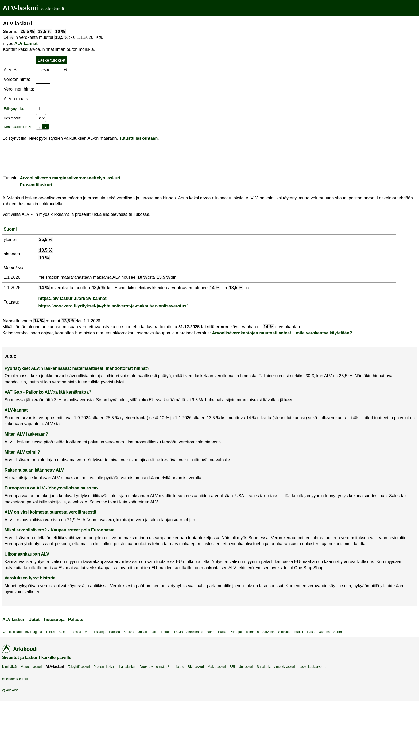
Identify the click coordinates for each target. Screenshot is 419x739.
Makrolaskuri (217, 667)
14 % (8, 37)
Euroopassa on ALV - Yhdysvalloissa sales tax (52, 488)
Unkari (142, 632)
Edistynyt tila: (14, 109)
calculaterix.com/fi (15, 679)
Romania (252, 632)
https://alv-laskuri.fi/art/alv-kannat (72, 298)
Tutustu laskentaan (138, 138)
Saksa (63, 632)
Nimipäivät (9, 667)
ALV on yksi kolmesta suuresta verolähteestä (50, 512)
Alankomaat (194, 632)
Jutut (34, 619)
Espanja (99, 632)
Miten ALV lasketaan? (26, 434)
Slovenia (268, 632)
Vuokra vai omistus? (154, 667)
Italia (154, 632)
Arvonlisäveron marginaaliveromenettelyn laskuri (70, 178)
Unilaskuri (246, 667)
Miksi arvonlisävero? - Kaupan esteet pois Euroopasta (60, 530)
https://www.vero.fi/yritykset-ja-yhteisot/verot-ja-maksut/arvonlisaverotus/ (113, 306)
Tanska (76, 632)
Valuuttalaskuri (31, 667)
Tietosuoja (54, 619)
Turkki (311, 632)
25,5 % (27, 31)
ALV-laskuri (21, 8)
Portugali (236, 632)
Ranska (114, 632)
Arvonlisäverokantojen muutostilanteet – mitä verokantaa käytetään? (282, 333)
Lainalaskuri (128, 667)
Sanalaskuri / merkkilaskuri (276, 667)
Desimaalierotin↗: (17, 127)
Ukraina (324, 632)
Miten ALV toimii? (22, 452)
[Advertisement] (154, 54)
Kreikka (128, 632)
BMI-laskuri (196, 667)
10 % (60, 31)
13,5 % (44, 31)
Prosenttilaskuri (36, 185)
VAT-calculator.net (15, 632)
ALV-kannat (26, 43)
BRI (232, 667)
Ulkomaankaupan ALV (27, 554)
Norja (211, 632)
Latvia (178, 632)
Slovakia (284, 632)
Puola (222, 632)
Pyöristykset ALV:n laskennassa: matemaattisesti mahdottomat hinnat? (77, 368)
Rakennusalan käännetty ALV (34, 470)
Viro (87, 632)
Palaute (75, 619)
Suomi (10, 229)
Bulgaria (36, 632)
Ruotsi (298, 632)
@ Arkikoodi (10, 690)
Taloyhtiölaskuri (79, 667)
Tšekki (50, 632)
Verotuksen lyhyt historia (30, 578)
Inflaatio (178, 667)
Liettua (165, 632)
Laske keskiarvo (310, 667)
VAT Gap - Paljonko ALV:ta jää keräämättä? (48, 392)
